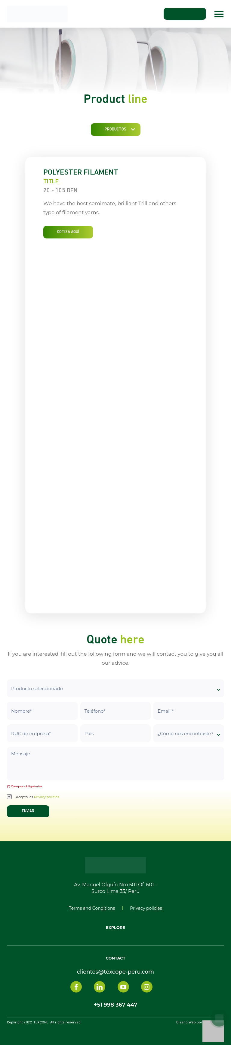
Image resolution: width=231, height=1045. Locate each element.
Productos (115, 129)
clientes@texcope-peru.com (115, 972)
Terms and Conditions (92, 908)
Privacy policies (46, 797)
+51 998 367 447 (115, 1005)
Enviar (28, 811)
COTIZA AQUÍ (68, 232)
